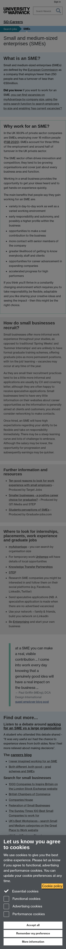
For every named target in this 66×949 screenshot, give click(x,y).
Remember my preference (33, 933)
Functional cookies (22, 899)
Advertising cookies (23, 906)
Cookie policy (52, 886)
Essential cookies (21, 891)
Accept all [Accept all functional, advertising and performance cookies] (33, 925)
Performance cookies (24, 914)
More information (33, 941)
